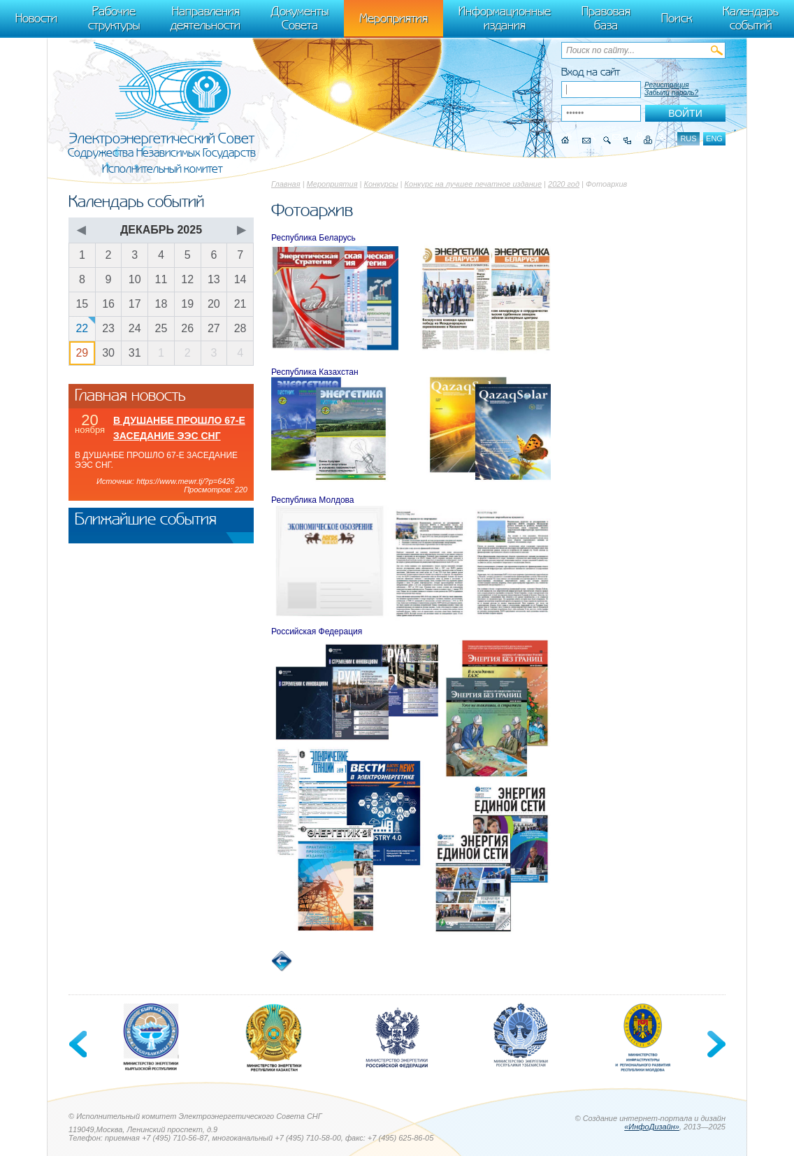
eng (714, 138)
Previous (78, 1044)
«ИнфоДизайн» (651, 1126)
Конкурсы (381, 184)
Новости (36, 18)
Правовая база (606, 18)
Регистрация (666, 85)
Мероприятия (332, 184)
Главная (286, 184)
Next (715, 1044)
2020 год (563, 184)
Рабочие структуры (114, 18)
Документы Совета (300, 18)
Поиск (676, 18)
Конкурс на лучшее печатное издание (473, 184)
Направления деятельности (205, 18)
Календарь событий (751, 18)
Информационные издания (505, 18)
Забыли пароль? (671, 93)
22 (81, 328)
